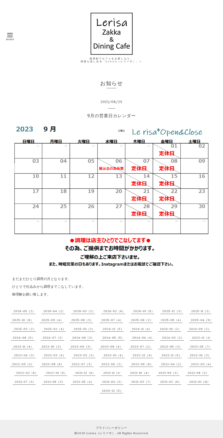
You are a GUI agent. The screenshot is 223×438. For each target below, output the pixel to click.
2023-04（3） (25, 355)
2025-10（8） (22, 320)
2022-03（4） (202, 364)
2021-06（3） (54, 381)
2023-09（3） (81, 346)
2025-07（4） (112, 320)
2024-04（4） (143, 337)
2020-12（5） (112, 390)
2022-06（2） (112, 364)
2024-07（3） (53, 337)
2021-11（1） (112, 373)
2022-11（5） (172, 355)
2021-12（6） (85, 373)
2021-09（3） (169, 373)
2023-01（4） (114, 355)
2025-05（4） (172, 320)
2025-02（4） (55, 329)
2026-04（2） (54, 311)
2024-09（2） (200, 329)
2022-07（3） (82, 364)
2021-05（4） (83, 381)
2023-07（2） (141, 346)
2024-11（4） (142, 329)
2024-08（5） (24, 337)
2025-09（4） (52, 320)
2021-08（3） (198, 373)
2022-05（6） (142, 364)
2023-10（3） (52, 346)
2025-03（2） (25, 329)
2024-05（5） (113, 337)
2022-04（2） (172, 364)
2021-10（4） (140, 373)
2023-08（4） (112, 346)
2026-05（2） (24, 311)
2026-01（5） (143, 311)
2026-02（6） (114, 311)
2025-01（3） (84, 329)
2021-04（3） (112, 381)
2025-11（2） (201, 311)
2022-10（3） (200, 355)
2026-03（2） (84, 311)
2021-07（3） (25, 381)
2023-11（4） (23, 346)
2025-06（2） (142, 320)
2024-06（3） (83, 337)
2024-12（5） (113, 329)
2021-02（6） (170, 381)
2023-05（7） (201, 346)
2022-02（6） (27, 373)
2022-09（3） (23, 364)
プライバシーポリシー (111, 428)
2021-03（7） (141, 381)
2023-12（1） (202, 337)
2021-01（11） (199, 381)
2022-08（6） (53, 364)
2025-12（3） (172, 311)
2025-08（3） (82, 320)
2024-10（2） (170, 329)
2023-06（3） (171, 346)
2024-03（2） (173, 337)
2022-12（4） (143, 355)
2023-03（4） (55, 355)
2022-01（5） (56, 373)
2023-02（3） (85, 355)
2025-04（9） (202, 320)
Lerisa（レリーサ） (100, 433)
